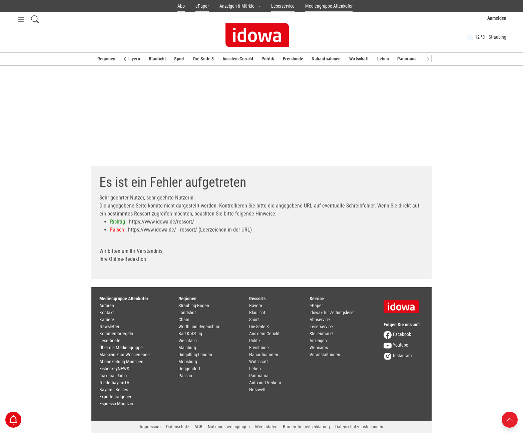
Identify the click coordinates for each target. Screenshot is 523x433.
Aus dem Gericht (237, 58)
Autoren (106, 305)
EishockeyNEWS (114, 368)
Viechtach (187, 340)
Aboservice (320, 319)
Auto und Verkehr (265, 382)
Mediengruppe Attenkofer (329, 6)
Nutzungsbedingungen (229, 426)
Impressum (150, 426)
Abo (181, 6)
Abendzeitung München (121, 361)
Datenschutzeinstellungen (359, 426)
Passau (185, 375)
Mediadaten (266, 426)
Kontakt (106, 312)
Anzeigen (318, 340)
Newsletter (109, 326)
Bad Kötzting (190, 333)
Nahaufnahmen (326, 58)
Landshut (187, 312)
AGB (198, 426)
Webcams (319, 347)
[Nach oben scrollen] (510, 419)
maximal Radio (113, 375)
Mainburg (187, 347)
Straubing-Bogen (193, 305)
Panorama (407, 58)
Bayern (133, 58)
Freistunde (293, 58)
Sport (179, 58)
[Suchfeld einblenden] (35, 19)
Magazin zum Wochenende (124, 354)
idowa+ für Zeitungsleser (332, 312)
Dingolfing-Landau (195, 354)
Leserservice (283, 6)
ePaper (202, 6)
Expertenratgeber (115, 396)
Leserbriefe (109, 340)
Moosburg (187, 361)
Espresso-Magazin (116, 403)
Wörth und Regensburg (199, 326)
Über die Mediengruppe (121, 347)
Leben (383, 58)
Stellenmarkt (321, 333)
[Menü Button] (21, 19)
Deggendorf (189, 368)
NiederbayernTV (114, 382)
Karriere (106, 319)
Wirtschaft (359, 58)
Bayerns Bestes (113, 389)
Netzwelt (257, 389)
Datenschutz (177, 426)
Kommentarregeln (116, 333)
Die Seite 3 (203, 58)
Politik (268, 58)
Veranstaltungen (325, 354)
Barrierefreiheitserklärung (306, 426)
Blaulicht (157, 58)
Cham (183, 319)
